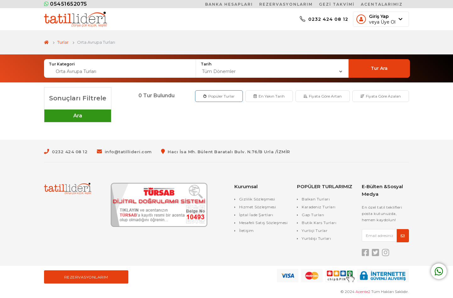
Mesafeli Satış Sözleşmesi (263, 222)
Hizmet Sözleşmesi (257, 207)
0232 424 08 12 (324, 19)
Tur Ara (379, 68)
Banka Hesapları (229, 4)
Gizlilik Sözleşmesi (257, 199)
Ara (77, 116)
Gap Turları (313, 214)
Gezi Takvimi (337, 4)
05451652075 (65, 4)
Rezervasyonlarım (286, 4)
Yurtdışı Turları (316, 238)
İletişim (246, 230)
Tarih (206, 64)
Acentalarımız (382, 4)
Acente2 (362, 291)
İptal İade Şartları (256, 214)
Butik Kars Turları (319, 222)
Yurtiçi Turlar (314, 230)
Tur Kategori (62, 64)
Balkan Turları (316, 199)
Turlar (63, 42)
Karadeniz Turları (319, 207)
